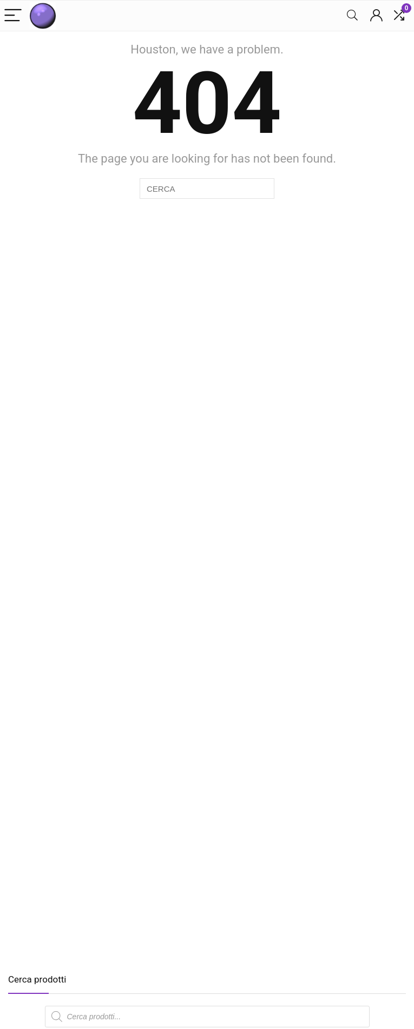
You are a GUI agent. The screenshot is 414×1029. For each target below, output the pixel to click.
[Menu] (13, 16)
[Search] (352, 16)
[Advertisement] (99, 876)
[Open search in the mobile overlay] (207, 1016)
